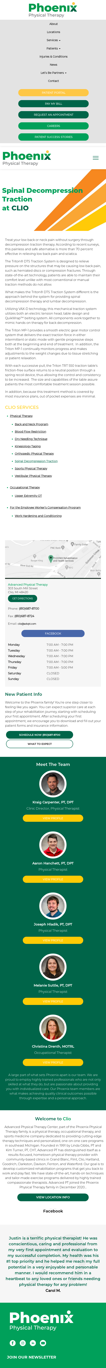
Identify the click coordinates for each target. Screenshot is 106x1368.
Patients (53, 48)
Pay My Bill (53, 103)
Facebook (53, 633)
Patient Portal (53, 92)
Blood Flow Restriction (30, 431)
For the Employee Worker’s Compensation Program (45, 507)
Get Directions (22, 598)
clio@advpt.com (27, 623)
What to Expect (40, 743)
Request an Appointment (53, 115)
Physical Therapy (21, 416)
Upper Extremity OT (28, 496)
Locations (53, 32)
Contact (53, 81)
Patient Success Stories (54, 137)
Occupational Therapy (25, 487)
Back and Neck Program (31, 424)
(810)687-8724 (24, 616)
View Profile (53, 818)
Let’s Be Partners (54, 73)
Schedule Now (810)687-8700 (39, 734)
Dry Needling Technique (31, 439)
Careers (53, 126)
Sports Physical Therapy (31, 468)
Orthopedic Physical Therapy (34, 453)
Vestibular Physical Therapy (33, 476)
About (53, 24)
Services (53, 40)
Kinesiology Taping (28, 446)
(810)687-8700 (29, 608)
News (53, 64)
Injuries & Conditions (53, 56)
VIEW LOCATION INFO (53, 1197)
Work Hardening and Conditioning (38, 516)
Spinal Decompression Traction (36, 461)
